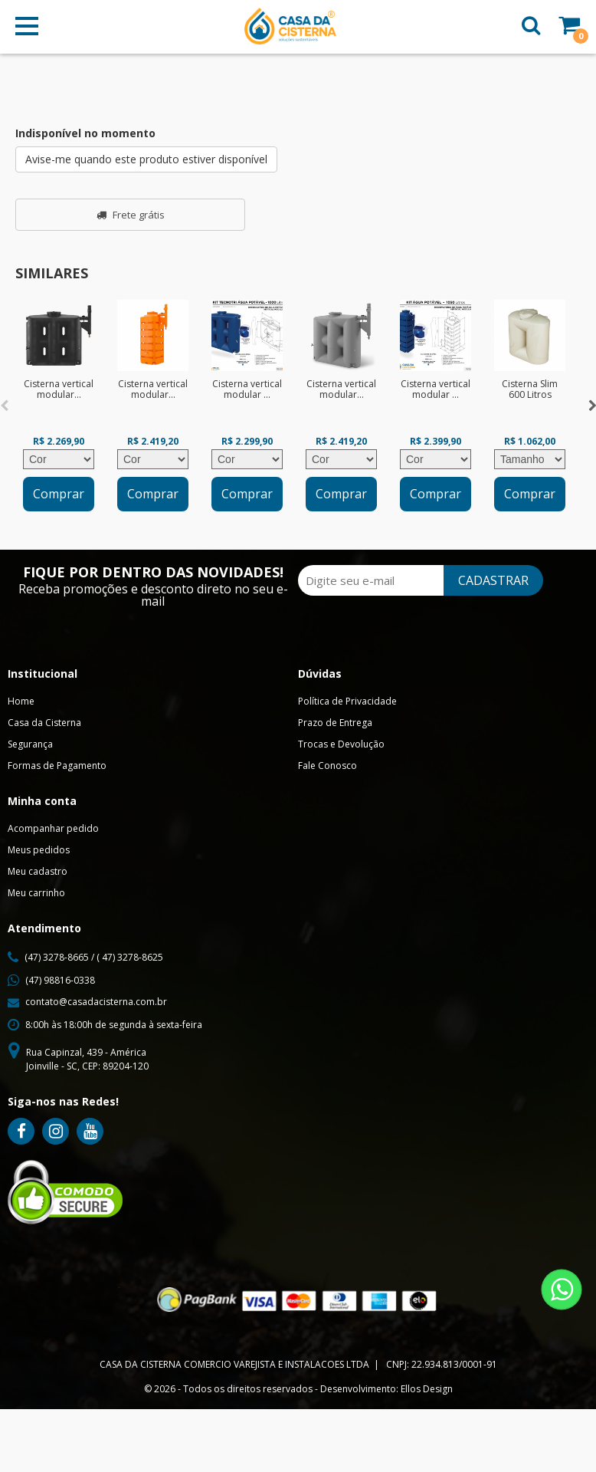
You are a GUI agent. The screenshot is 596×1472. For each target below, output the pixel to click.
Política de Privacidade (347, 701)
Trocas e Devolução (341, 744)
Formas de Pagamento (57, 765)
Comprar (58, 493)
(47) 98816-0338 (60, 980)
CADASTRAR (493, 580)
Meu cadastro (37, 871)
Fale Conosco (327, 765)
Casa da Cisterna (44, 722)
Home (21, 701)
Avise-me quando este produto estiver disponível (146, 159)
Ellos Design (427, 1388)
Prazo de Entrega (335, 722)
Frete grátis (131, 215)
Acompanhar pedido (53, 828)
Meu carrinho (36, 892)
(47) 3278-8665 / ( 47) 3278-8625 (94, 957)
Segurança (30, 744)
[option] (58, 405)
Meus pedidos (39, 849)
